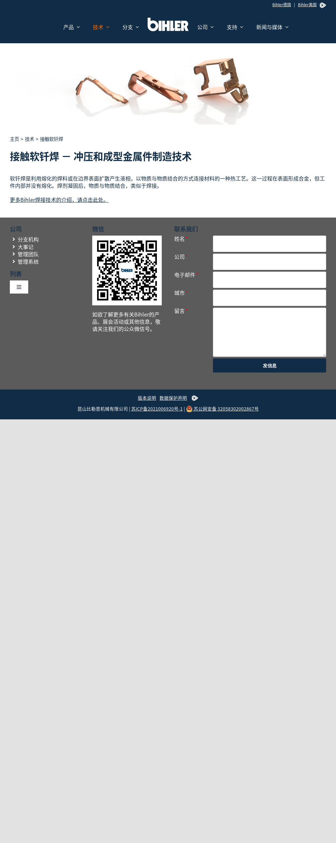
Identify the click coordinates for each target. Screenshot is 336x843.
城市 (180, 293)
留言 (180, 311)
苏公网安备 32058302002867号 (222, 408)
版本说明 (147, 397)
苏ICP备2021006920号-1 (157, 408)
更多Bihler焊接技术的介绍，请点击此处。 (59, 199)
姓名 (180, 239)
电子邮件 (186, 275)
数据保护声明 (173, 397)
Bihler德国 (281, 4)
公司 (180, 257)
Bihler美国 (307, 4)
